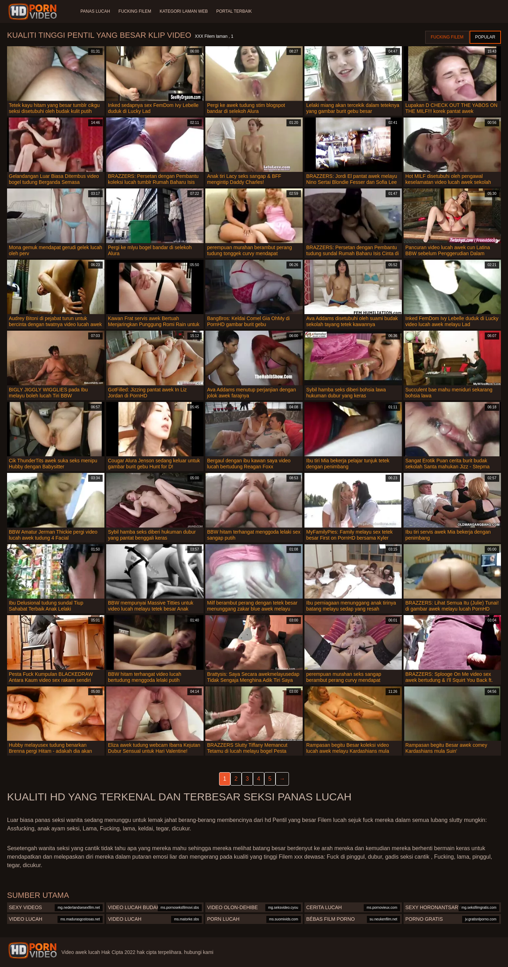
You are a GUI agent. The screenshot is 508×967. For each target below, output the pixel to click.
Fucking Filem (135, 11)
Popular (485, 37)
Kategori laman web (183, 11)
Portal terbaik (234, 11)
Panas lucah (95, 11)
